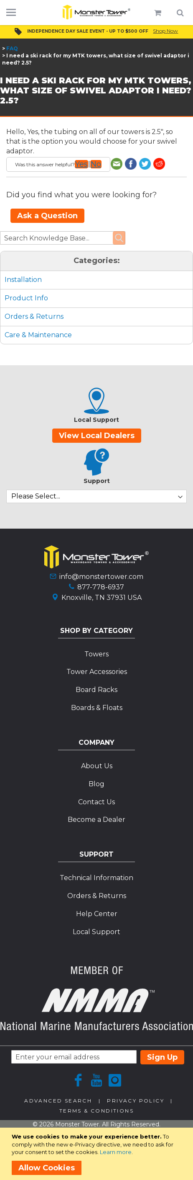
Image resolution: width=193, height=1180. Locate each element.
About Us (96, 766)
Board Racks (96, 690)
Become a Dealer (96, 820)
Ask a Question (47, 215)
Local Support (96, 932)
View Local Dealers (97, 435)
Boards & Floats (96, 708)
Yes (81, 164)
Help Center (96, 914)
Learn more (116, 1152)
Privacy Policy (135, 1100)
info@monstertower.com (101, 577)
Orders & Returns (34, 316)
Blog (96, 784)
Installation (23, 280)
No (96, 164)
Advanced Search (58, 1100)
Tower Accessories (96, 672)
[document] (98, 1154)
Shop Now (165, 31)
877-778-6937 (100, 587)
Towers (96, 654)
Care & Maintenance (38, 335)
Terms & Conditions (96, 1111)
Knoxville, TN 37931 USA (101, 598)
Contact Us (96, 802)
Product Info (26, 298)
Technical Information (96, 878)
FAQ (12, 48)
